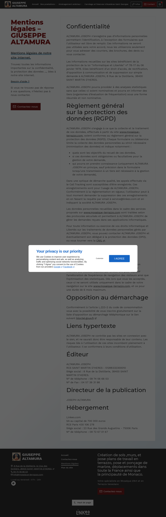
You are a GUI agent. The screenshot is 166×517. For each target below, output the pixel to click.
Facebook (67, 267)
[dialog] (83, 258)
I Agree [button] (119, 258)
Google (57, 267)
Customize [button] (99, 258)
